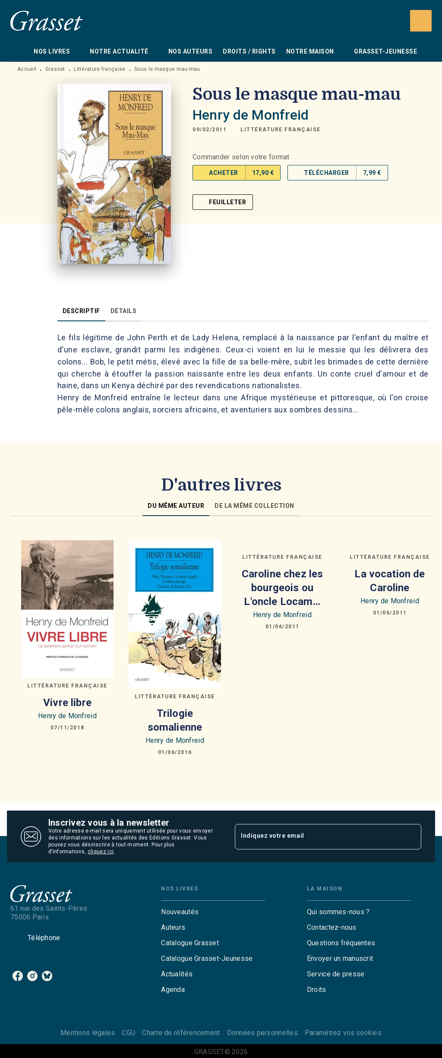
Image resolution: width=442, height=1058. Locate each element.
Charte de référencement (181, 1033)
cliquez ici (101, 852)
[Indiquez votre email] (317, 836)
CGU (128, 1033)
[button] (280, 129)
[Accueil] (46, 20)
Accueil (26, 69)
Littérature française (99, 69)
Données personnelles (262, 1033)
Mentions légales (87, 1033)
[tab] (19, 51)
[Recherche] (421, 21)
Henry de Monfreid (251, 115)
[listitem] (17, 976)
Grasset (55, 69)
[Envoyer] (411, 836)
